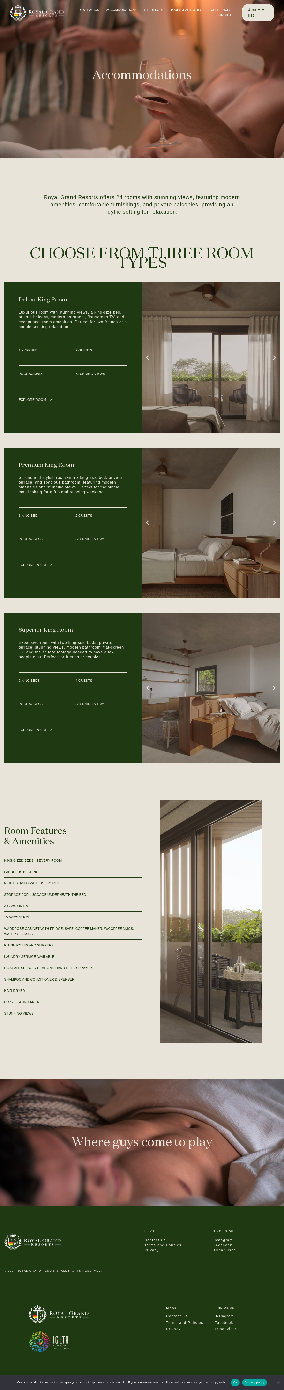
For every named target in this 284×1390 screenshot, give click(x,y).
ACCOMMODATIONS (121, 10)
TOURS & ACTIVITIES (186, 10)
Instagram (224, 1316)
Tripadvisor (226, 1329)
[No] (278, 1382)
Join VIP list (256, 12)
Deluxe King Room (43, 300)
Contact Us (177, 1316)
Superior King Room (46, 630)
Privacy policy (255, 1382)
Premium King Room (46, 465)
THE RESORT (153, 10)
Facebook (224, 1323)
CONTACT (223, 15)
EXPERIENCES (220, 10)
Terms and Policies (184, 1323)
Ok (235, 1382)
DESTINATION (88, 10)
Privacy (173, 1329)
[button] (147, 358)
